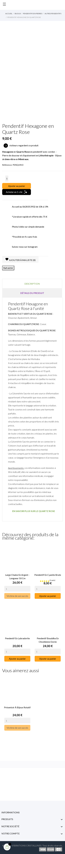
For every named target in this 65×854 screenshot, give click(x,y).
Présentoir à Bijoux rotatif (17, 707)
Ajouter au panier (16, 186)
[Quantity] (17, 589)
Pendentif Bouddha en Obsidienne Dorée (48, 640)
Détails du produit (32, 293)
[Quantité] (6, 179)
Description (32, 283)
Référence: (7, 165)
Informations (10, 812)
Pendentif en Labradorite (17, 638)
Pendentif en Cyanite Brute (47, 574)
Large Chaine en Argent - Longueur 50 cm (17, 576)
